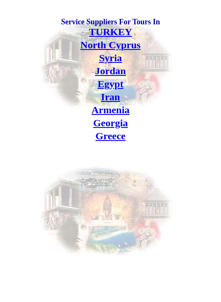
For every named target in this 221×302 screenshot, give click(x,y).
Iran (110, 96)
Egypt (110, 83)
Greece (110, 135)
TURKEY (110, 31)
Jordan (110, 70)
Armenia (111, 109)
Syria (110, 57)
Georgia (110, 122)
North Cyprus (110, 44)
